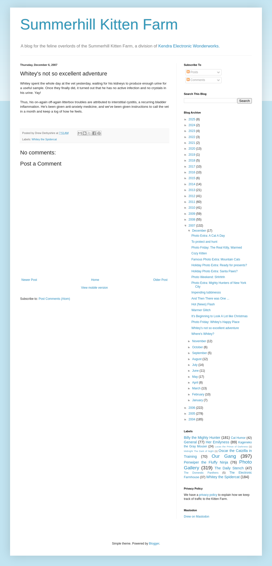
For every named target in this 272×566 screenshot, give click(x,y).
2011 (192, 202)
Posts (192, 72)
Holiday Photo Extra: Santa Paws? (214, 271)
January (198, 400)
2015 (192, 178)
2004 (192, 419)
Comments (196, 80)
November (199, 341)
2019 (192, 154)
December (199, 230)
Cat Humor (238, 438)
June (195, 370)
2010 (192, 207)
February (198, 394)
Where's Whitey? (202, 334)
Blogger (154, 543)
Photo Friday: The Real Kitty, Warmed (216, 247)
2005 (192, 413)
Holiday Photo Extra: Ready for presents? (219, 265)
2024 (192, 125)
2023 (192, 131)
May (195, 377)
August (197, 359)
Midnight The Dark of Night (199, 451)
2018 (192, 160)
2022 (192, 137)
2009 (192, 213)
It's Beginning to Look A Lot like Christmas (219, 316)
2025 (192, 119)
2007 (192, 225)
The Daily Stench (229, 468)
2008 (192, 219)
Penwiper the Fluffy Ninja (206, 462)
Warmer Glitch (201, 310)
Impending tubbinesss (206, 292)
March (196, 388)
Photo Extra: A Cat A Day (208, 235)
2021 (192, 143)
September (200, 353)
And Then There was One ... (210, 298)
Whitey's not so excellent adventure (215, 328)
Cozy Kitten (199, 253)
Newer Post (29, 280)
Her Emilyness (217, 442)
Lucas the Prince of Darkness (231, 446)
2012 (192, 196)
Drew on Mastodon (196, 516)
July (195, 365)
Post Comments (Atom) (54, 299)
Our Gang (224, 456)
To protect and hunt (204, 242)
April (195, 382)
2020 (192, 148)
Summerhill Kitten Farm (99, 24)
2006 (192, 408)
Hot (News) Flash (203, 304)
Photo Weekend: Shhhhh (208, 277)
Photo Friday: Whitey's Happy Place (215, 322)
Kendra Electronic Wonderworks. (189, 46)
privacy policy (208, 495)
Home (95, 280)
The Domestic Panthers (201, 472)
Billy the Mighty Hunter (202, 438)
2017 (192, 166)
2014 (192, 184)
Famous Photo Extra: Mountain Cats (215, 259)
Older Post (160, 280)
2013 (192, 190)
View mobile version (94, 287)
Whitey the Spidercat (44, 139)
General (190, 442)
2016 (192, 172)
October (198, 347)
